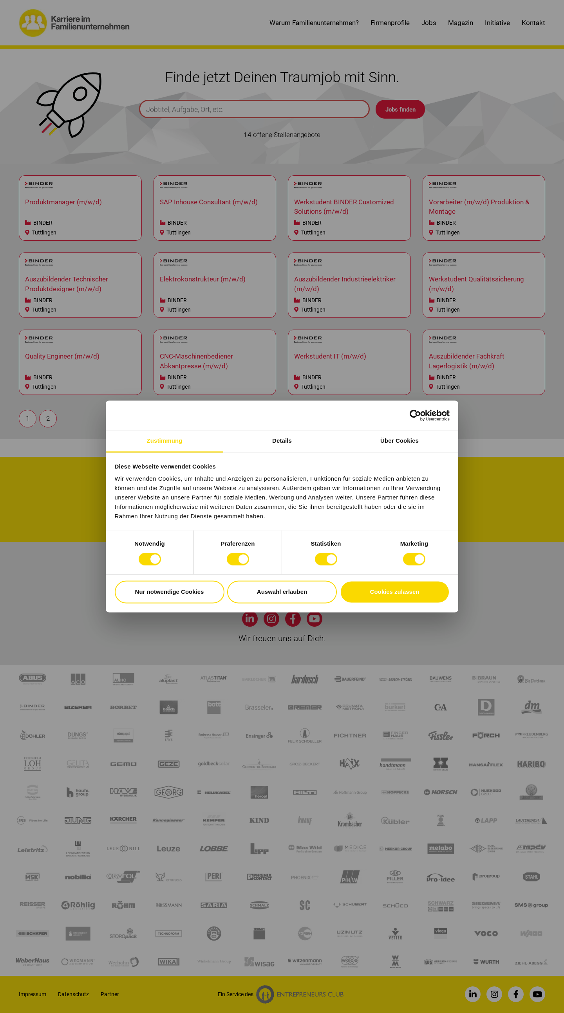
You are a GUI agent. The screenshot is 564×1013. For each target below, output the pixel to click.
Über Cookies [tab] (399, 440)
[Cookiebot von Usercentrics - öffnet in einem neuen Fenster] (415, 415)
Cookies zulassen (394, 591)
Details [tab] (282, 440)
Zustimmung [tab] (165, 440)
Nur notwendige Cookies (169, 591)
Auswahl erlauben (282, 591)
